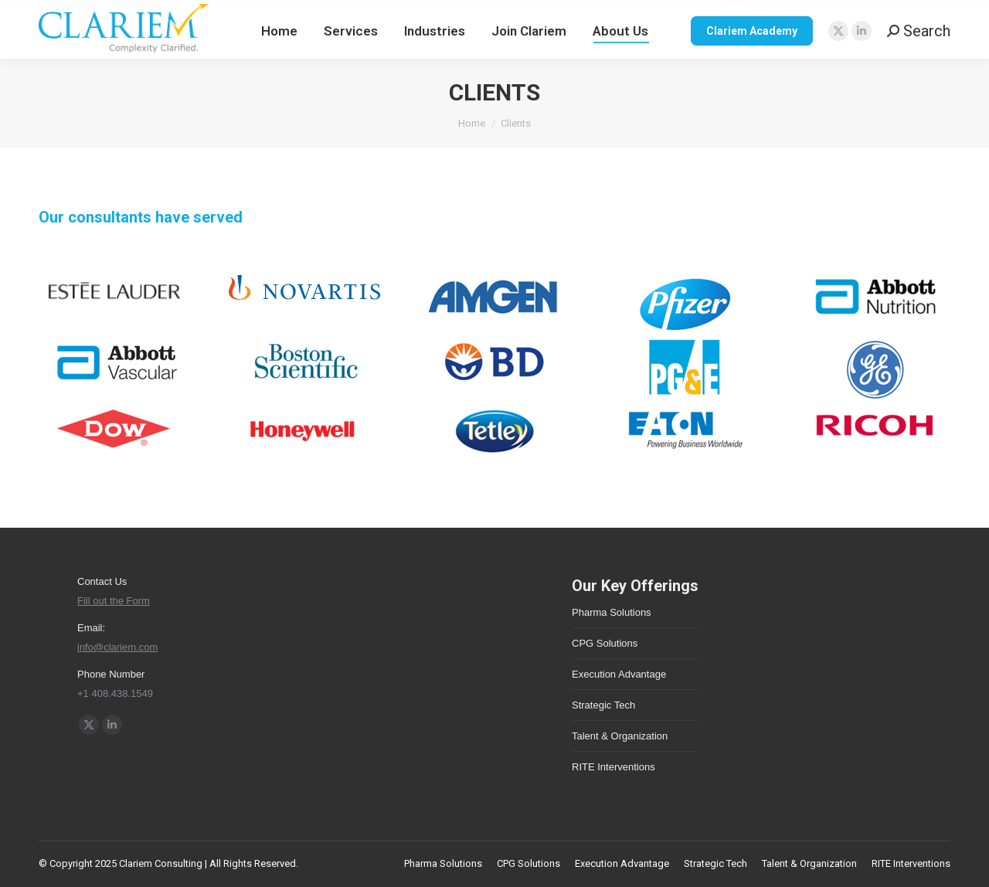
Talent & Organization (620, 736)
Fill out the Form (113, 601)
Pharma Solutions (611, 612)
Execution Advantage (619, 674)
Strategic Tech (603, 705)
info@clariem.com (117, 647)
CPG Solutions (604, 643)
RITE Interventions (613, 767)
